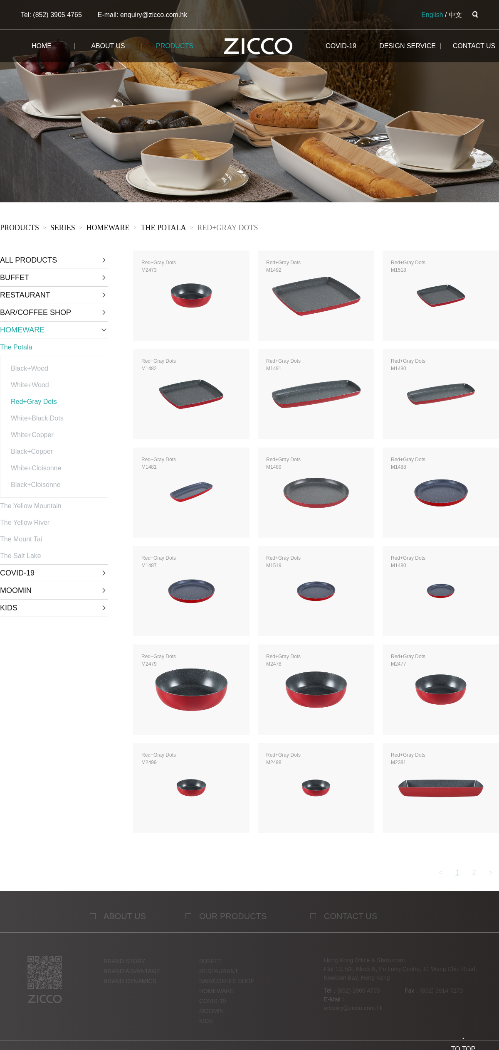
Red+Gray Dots (227, 229)
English (432, 14)
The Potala (163, 229)
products (174, 45)
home (42, 45)
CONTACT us (474, 45)
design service (407, 45)
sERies (62, 229)
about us (108, 45)
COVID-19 (341, 45)
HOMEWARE (108, 229)
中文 (455, 14)
